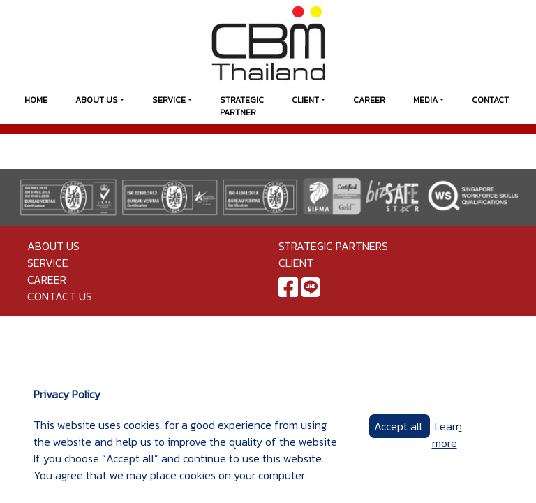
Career (369, 100)
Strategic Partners (333, 246)
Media (425, 100)
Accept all (399, 426)
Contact (490, 100)
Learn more (447, 434)
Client (305, 100)
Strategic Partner (242, 106)
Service (169, 100)
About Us (96, 100)
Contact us (59, 296)
